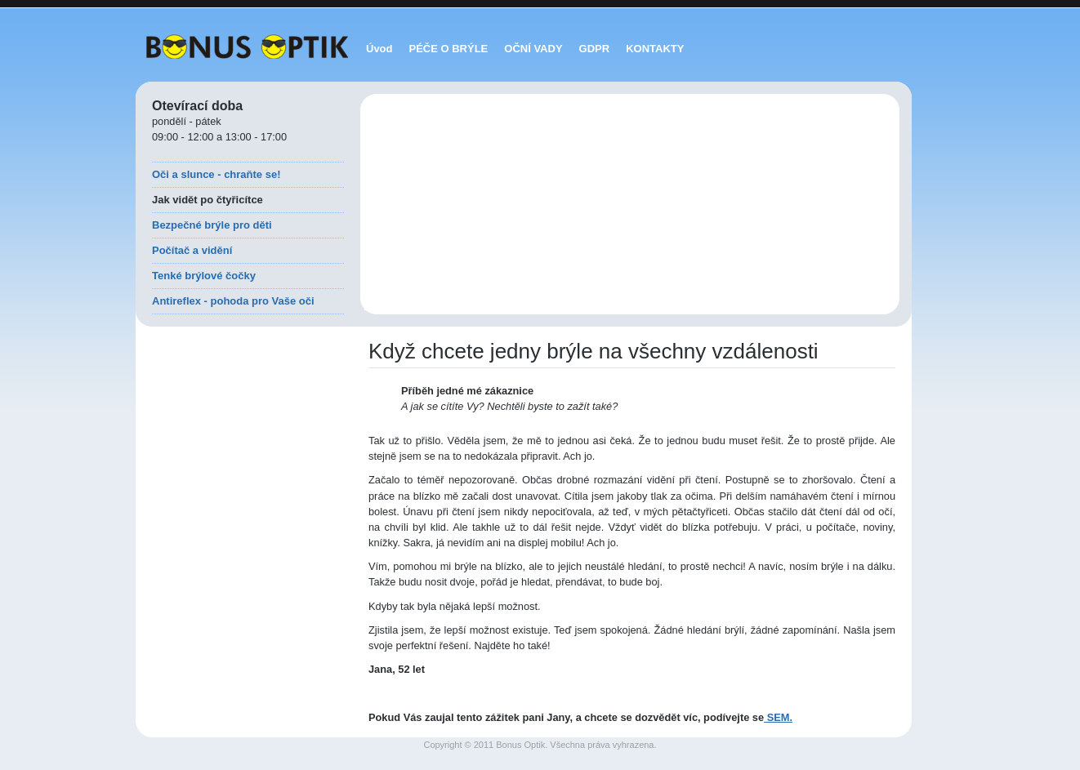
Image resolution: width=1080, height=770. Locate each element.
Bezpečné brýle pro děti (212, 225)
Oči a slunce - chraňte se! (216, 174)
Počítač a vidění (192, 250)
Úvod (379, 48)
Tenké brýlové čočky (204, 275)
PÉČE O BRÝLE (449, 48)
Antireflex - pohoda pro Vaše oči (233, 301)
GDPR (594, 48)
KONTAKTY (655, 48)
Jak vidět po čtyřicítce (207, 200)
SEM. (778, 717)
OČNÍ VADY (533, 48)
